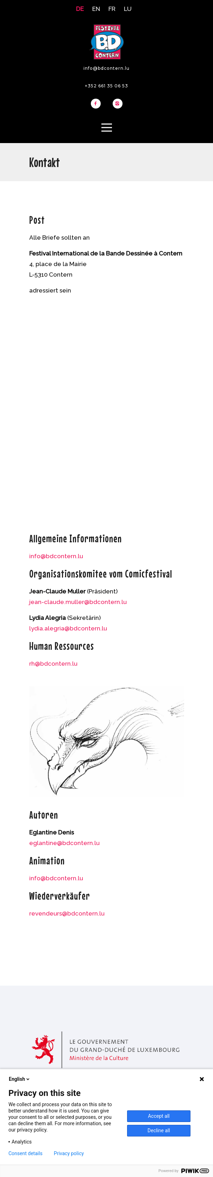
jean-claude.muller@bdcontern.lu (78, 601)
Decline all (159, 1130)
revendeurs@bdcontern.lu (67, 913)
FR (111, 8)
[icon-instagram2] (117, 104)
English (20, 1079)
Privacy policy (69, 1153)
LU (128, 8)
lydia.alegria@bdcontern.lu (68, 628)
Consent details (25, 1153)
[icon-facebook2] (97, 104)
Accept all (159, 1116)
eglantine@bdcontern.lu (64, 842)
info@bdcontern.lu (106, 68)
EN (96, 8)
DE (80, 8)
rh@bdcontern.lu (53, 663)
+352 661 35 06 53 (106, 85)
